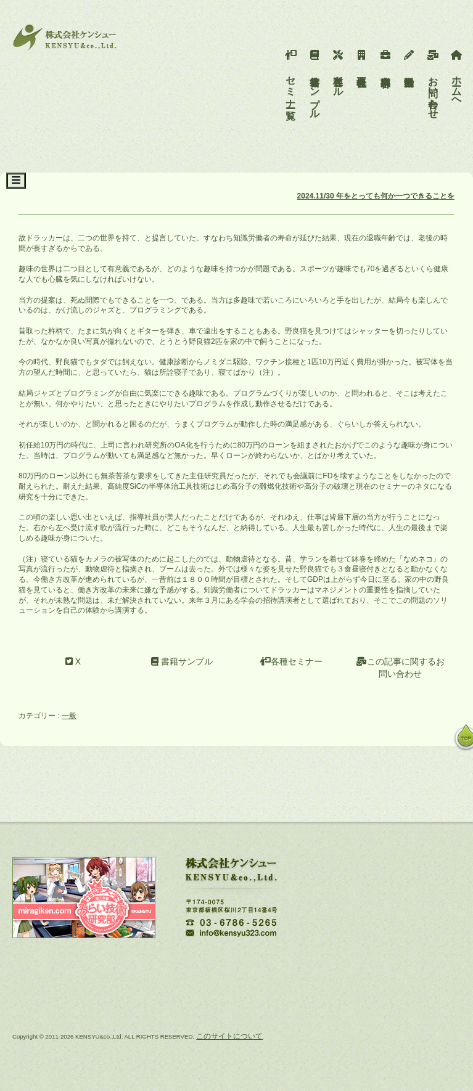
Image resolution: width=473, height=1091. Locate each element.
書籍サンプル (315, 81)
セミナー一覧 (291, 75)
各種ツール (338, 70)
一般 (69, 715)
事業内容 (385, 59)
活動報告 (409, 59)
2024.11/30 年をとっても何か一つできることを (375, 196)
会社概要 (361, 59)
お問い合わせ (433, 81)
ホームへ (456, 75)
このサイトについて (229, 1036)
